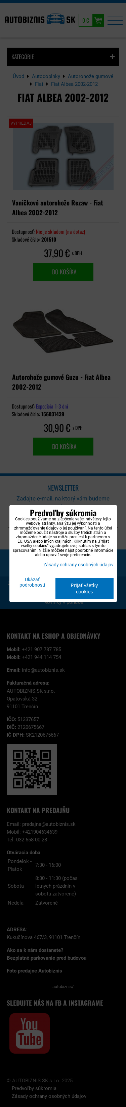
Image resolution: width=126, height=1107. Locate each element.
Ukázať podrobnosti (32, 582)
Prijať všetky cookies (84, 588)
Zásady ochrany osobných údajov (78, 565)
